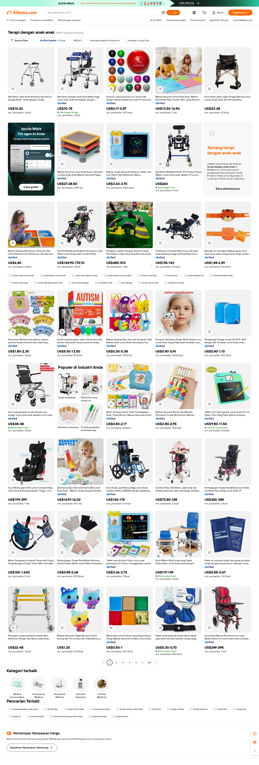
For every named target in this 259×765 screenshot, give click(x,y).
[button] (163, 13)
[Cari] (173, 12)
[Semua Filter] (19, 40)
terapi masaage (97, 716)
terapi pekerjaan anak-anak (23, 709)
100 (149, 662)
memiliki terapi (103, 282)
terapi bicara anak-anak (53, 275)
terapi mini (220, 709)
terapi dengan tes (194, 275)
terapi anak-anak (18, 282)
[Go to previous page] (103, 663)
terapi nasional (198, 709)
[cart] (204, 13)
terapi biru (239, 709)
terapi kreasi (120, 716)
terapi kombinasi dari (221, 275)
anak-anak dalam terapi (84, 275)
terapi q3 (155, 709)
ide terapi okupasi (79, 282)
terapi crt (15, 716)
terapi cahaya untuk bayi (129, 709)
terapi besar (170, 275)
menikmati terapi (174, 282)
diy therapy (125, 282)
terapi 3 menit (35, 716)
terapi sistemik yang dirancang (66, 716)
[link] (254, 733)
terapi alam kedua (100, 709)
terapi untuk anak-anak (21, 275)
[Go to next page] (156, 663)
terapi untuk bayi (147, 275)
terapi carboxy (175, 709)
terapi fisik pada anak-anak (48, 282)
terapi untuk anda (148, 282)
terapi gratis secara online (117, 275)
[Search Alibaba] (103, 12)
